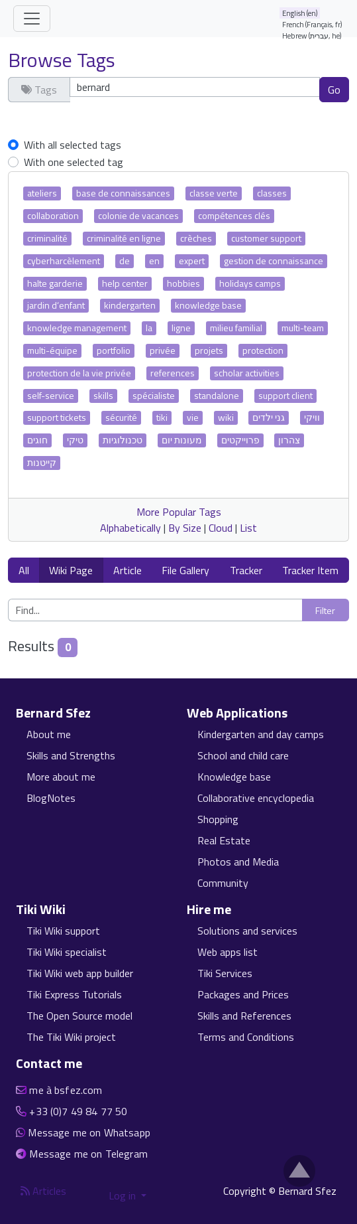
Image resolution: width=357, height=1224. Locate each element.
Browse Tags (61, 59)
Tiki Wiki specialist (66, 952)
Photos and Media (238, 862)
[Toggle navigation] (31, 18)
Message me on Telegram (88, 1154)
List (248, 528)
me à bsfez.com (65, 1090)
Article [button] (127, 570)
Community (222, 883)
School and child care (243, 755)
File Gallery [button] (185, 570)
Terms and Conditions (245, 1037)
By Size (184, 528)
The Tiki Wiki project (71, 1037)
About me (48, 734)
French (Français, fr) (312, 24)
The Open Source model (79, 1016)
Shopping (217, 819)
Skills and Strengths (70, 755)
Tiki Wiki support (63, 931)
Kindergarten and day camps (260, 734)
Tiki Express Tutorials (74, 994)
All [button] (24, 570)
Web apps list (227, 952)
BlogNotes (51, 798)
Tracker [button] (246, 570)
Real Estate (223, 840)
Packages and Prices (243, 994)
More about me (60, 777)
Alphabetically (130, 528)
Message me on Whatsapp (89, 1132)
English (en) (300, 13)
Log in (123, 1195)
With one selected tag (73, 162)
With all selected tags (72, 145)
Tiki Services (224, 973)
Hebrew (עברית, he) (312, 35)
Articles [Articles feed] (43, 1191)
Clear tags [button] (38, 114)
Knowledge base (234, 777)
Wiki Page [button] (71, 570)
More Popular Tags (178, 512)
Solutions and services (247, 931)
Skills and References (244, 1016)
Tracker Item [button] (310, 570)
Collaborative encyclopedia (255, 798)
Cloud (220, 528)
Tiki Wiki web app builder (79, 973)
